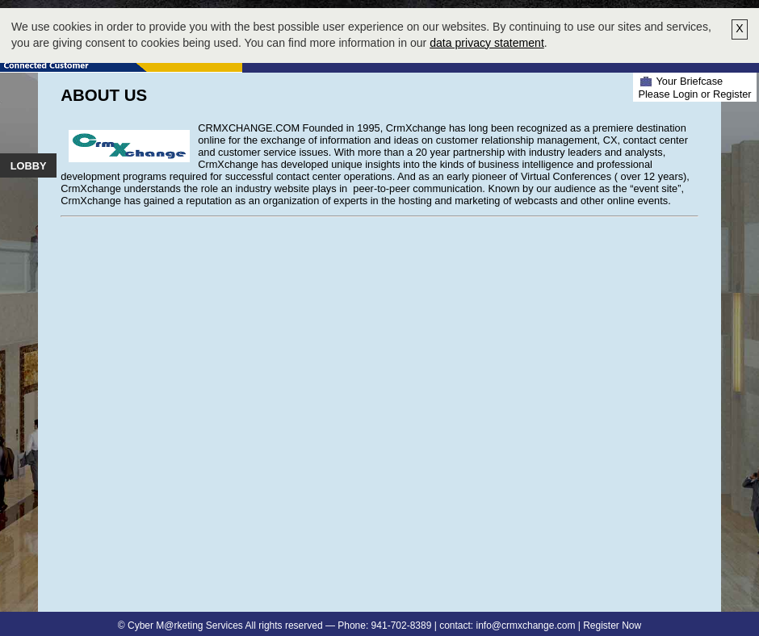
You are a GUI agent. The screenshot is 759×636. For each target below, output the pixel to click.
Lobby (28, 166)
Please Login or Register (694, 94)
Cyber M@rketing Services (185, 625)
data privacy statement (487, 42)
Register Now (612, 625)
